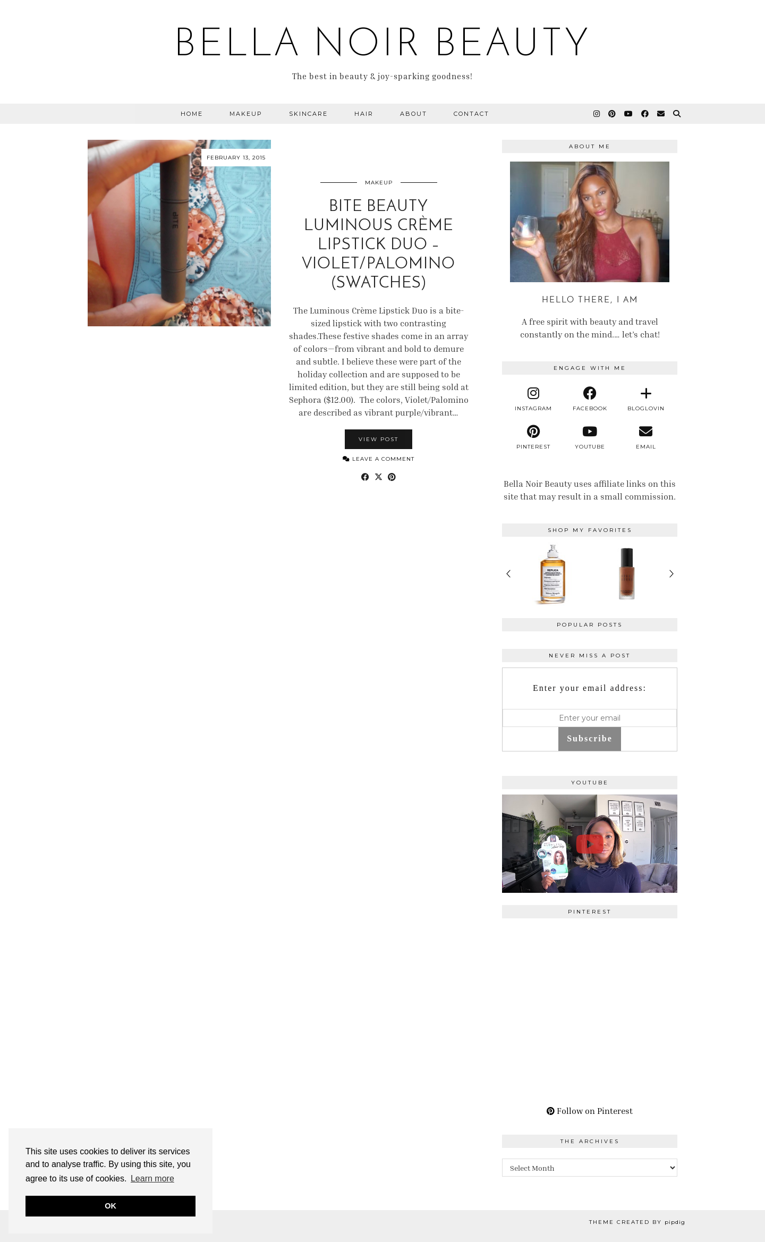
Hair (363, 113)
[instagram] (534, 399)
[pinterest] (534, 437)
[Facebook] (645, 114)
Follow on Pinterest (590, 1110)
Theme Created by (637, 1222)
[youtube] (590, 437)
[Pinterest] (612, 114)
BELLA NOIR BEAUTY (382, 46)
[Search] (677, 114)
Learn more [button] (152, 1178)
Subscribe (590, 738)
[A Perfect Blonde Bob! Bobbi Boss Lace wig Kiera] (589, 844)
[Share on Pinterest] (391, 476)
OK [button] (110, 1206)
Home (192, 113)
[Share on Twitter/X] (378, 476)
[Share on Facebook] (365, 476)
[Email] (661, 114)
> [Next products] (670, 574)
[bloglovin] (646, 399)
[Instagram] (597, 114)
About (413, 113)
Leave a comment (378, 458)
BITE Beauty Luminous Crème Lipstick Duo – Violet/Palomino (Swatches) (378, 245)
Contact (471, 113)
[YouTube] (629, 114)
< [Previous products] (508, 574)
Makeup (246, 113)
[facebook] (590, 399)
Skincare (308, 113)
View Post (378, 439)
